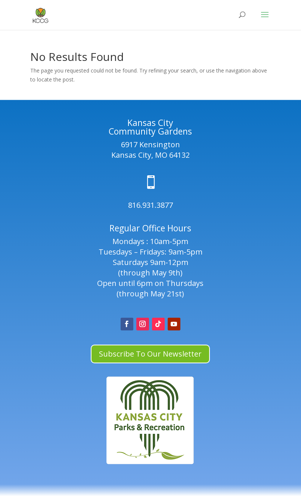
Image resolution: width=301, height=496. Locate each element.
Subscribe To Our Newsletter (150, 354)
